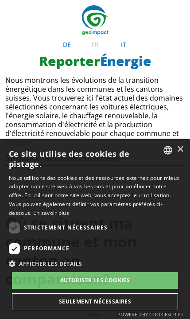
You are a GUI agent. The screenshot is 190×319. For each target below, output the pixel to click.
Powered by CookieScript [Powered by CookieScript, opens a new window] (150, 314)
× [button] (180, 149)
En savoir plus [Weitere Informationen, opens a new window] (51, 213)
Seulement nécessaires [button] (95, 301)
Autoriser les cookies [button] (95, 280)
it (123, 22)
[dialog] (95, 229)
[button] (95, 263)
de (67, 22)
